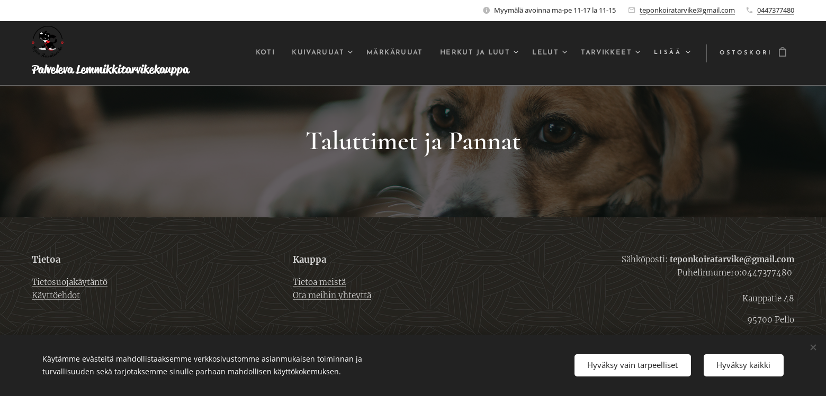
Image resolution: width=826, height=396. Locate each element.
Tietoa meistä (319, 282)
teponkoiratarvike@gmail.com (687, 10)
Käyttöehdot (56, 295)
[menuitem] (236, 53)
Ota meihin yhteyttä (332, 295)
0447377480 (775, 10)
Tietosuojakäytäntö (69, 282)
